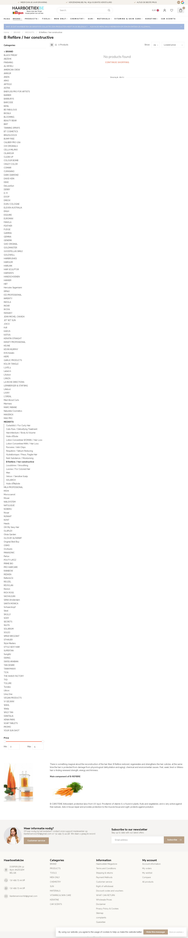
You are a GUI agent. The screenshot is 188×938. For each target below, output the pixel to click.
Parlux (6, 556)
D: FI (6, 193)
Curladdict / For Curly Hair (18, 425)
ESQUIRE (8, 215)
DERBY (7, 189)
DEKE (6, 182)
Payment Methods (104, 877)
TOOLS (46, 19)
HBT (6, 284)
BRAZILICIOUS (10, 135)
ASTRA (7, 88)
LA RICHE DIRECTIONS (14, 382)
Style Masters (10, 643)
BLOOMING (9, 117)
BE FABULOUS (10, 110)
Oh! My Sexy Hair (11, 527)
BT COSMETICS (11, 131)
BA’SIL (6, 106)
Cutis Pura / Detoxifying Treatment (21, 429)
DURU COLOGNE (11, 204)
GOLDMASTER (10, 247)
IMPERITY (8, 298)
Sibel (6, 611)
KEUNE (7, 346)
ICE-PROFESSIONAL (13, 295)
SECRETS (8, 622)
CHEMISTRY (77, 19)
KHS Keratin (9, 353)
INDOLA (7, 302)
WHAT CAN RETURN (105, 895)
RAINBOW (8, 571)
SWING (7, 658)
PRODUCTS (31, 19)
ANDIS (6, 77)
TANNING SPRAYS (12, 128)
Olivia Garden (10, 534)
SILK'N (7, 625)
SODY (6, 618)
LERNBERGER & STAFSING (16, 386)
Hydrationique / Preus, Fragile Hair (21, 454)
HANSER (7, 280)
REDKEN (7, 574)
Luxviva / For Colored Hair (18, 469)
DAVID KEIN (9, 178)
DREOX (7, 200)
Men (8, 473)
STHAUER (8, 640)
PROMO (7, 727)
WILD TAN (8, 712)
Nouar (6, 513)
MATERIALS (103, 19)
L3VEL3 (7, 367)
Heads (7, 523)
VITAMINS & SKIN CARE (127, 19)
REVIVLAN (8, 585)
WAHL (7, 705)
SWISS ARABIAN (11, 661)
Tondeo (7, 687)
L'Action (7, 375)
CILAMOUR (9, 153)
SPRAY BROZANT (11, 636)
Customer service (36, 840)
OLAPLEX (8, 531)
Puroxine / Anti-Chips (16, 447)
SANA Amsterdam (12, 600)
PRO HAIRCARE (11, 567)
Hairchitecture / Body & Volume (20, 433)
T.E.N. (6, 672)
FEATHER (8, 226)
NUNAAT (8, 516)
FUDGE (7, 229)
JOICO (7, 324)
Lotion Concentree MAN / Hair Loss (22, 444)
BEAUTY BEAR (10, 120)
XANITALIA (8, 716)
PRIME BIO (8, 563)
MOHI (6, 491)
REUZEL (7, 582)
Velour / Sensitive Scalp (17, 476)
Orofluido (8, 549)
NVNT (6, 520)
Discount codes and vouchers (109, 891)
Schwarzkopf (10, 607)
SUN (90, 19)
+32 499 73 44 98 (17, 880)
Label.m (7, 371)
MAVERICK (8, 414)
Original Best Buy (11, 542)
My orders (147, 868)
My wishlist (147, 873)
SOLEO (7, 632)
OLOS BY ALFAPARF (13, 538)
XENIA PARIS (9, 719)
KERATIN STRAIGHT (13, 338)
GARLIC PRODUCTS (13, 360)
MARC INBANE (10, 407)
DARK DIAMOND (11, 175)
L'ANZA (7, 378)
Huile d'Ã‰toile (13, 483)
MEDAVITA (29, 32)
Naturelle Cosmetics (13, 411)
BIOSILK (7, 113)
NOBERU (8, 509)
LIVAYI (6, 393)
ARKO (6, 81)
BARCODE (8, 102)
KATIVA (7, 335)
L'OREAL (7, 396)
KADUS (7, 331)
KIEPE (6, 356)
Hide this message (155, 932)
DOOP (6, 197)
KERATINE (151, 19)
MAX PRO (8, 418)
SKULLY (7, 614)
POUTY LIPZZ (10, 560)
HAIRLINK (8, 266)
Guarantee (100, 922)
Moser (7, 498)
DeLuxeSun (9, 186)
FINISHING (8, 62)
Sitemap (99, 913)
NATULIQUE (9, 505)
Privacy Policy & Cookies (107, 909)
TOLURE (7, 683)
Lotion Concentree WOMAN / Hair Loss (24, 440)
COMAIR (7, 168)
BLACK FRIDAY (10, 55)
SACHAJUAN (9, 596)
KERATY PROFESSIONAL (15, 342)
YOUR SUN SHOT (11, 730)
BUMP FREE (9, 139)
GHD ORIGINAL (11, 244)
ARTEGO (8, 84)
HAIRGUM (8, 262)
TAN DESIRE (9, 665)
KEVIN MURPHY (11, 349)
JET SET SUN (10, 320)
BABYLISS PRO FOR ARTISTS (17, 91)
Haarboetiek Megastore (106, 864)
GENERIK (8, 240)
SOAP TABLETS (11, 723)
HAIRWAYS (9, 273)
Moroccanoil (9, 494)
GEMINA (7, 237)
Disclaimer (101, 904)
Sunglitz (7, 654)
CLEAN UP (8, 157)
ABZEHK (7, 59)
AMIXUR (7, 73)
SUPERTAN (9, 650)
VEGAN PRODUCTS (13, 698)
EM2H (6, 211)
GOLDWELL (9, 255)
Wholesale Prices (104, 900)
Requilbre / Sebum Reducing (19, 451)
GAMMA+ (8, 233)
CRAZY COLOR (11, 164)
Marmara (8, 404)
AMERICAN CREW (12, 70)
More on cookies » (176, 932)
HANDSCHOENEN (12, 277)
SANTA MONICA (11, 603)
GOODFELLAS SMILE (13, 251)
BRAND (17, 19)
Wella (6, 709)
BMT (6, 124)
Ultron (6, 690)
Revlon (7, 589)
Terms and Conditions (106, 868)
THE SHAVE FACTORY (14, 676)
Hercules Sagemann (13, 287)
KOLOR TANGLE (11, 364)
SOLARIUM (9, 629)
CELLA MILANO (11, 150)
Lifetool (7, 389)
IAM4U (7, 291)
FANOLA (7, 222)
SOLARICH (11, 480)
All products (147, 882)
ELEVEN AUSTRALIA (13, 208)
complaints (101, 917)
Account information (151, 864)
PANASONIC (9, 553)
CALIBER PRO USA (12, 142)
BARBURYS (9, 99)
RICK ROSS (9, 592)
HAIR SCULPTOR (11, 269)
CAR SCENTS (168, 19)
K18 (5, 327)
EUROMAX (8, 218)
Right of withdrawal (104, 886)
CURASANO (9, 171)
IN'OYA (7, 309)
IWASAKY (8, 313)
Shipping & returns (104, 873)
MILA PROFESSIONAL (13, 487)
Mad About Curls (11, 400)
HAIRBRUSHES (10, 258)
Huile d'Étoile (12, 436)
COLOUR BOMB (11, 160)
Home (7, 19)
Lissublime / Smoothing (17, 465)
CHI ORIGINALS (11, 146)
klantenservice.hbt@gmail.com (23, 896)
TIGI (5, 680)
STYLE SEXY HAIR (12, 647)
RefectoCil (8, 578)
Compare (146, 877)
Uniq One (8, 694)
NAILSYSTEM (10, 502)
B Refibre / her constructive (50, 32)
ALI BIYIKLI (8, 66)
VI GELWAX (9, 701)
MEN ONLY (60, 19)
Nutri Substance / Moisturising (19, 458)
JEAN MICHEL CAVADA (14, 317)
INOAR (7, 306)
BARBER (7, 95)
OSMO (7, 545)
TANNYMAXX (10, 669)
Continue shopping (117, 62)
